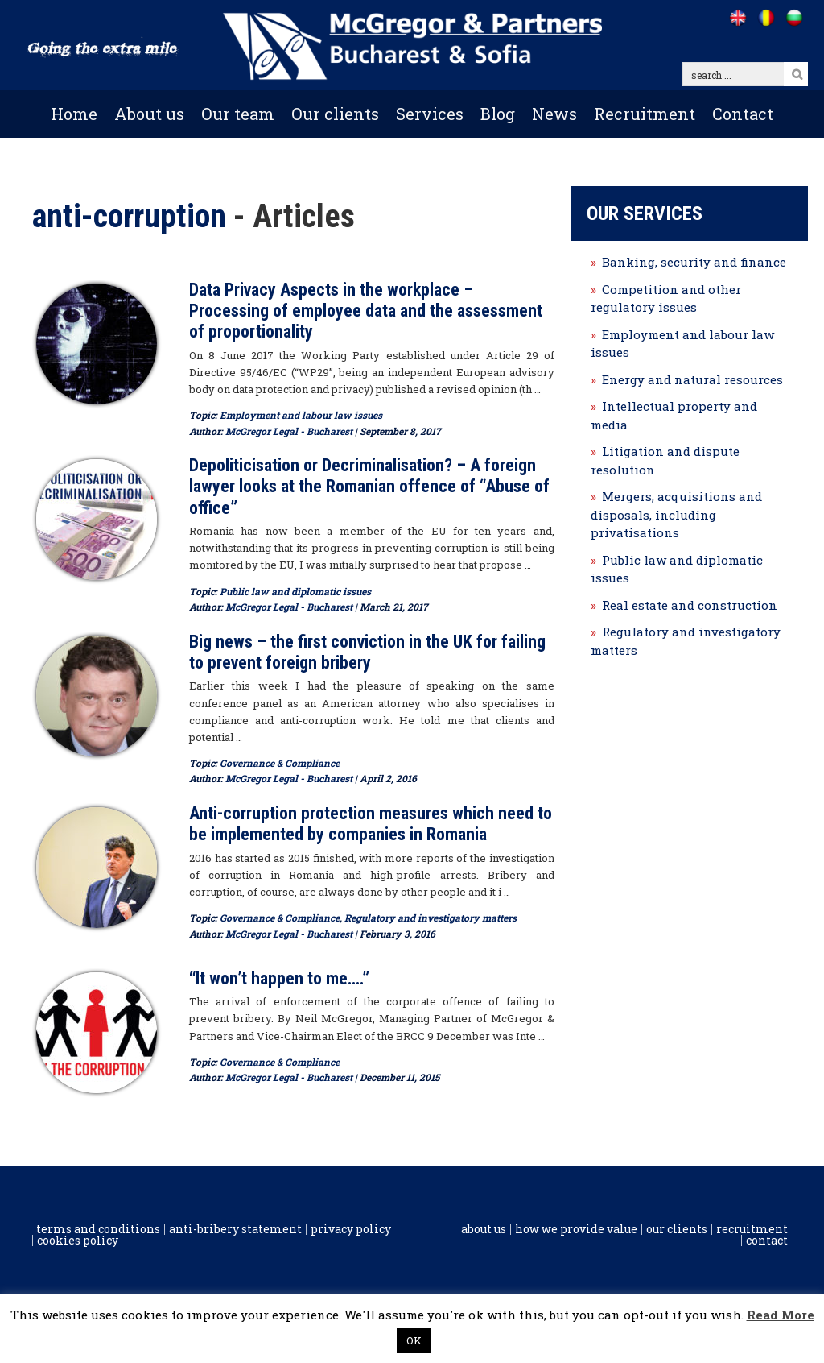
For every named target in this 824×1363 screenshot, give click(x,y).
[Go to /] (737, 17)
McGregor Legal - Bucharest (288, 431)
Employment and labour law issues (301, 414)
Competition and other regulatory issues (666, 298)
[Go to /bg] (794, 17)
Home (74, 113)
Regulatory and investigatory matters (430, 917)
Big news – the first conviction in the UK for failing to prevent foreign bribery (367, 652)
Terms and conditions (98, 1229)
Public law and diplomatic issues (295, 591)
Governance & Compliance (280, 762)
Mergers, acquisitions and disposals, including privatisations (676, 514)
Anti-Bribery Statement (235, 1229)
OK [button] (414, 1340)
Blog (497, 113)
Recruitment (644, 113)
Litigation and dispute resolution (665, 460)
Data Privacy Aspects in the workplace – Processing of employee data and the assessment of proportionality (365, 311)
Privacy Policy (351, 1229)
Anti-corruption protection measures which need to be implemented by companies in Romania (370, 823)
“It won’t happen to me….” (279, 978)
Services (430, 113)
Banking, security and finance (694, 262)
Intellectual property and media (674, 415)
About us (149, 113)
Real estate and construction (689, 605)
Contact (742, 113)
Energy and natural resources (692, 379)
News (554, 113)
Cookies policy (77, 1240)
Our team (237, 113)
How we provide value (576, 1229)
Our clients (335, 113)
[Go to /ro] (766, 17)
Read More (780, 1315)
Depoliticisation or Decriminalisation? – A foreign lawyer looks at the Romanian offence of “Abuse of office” (369, 486)
